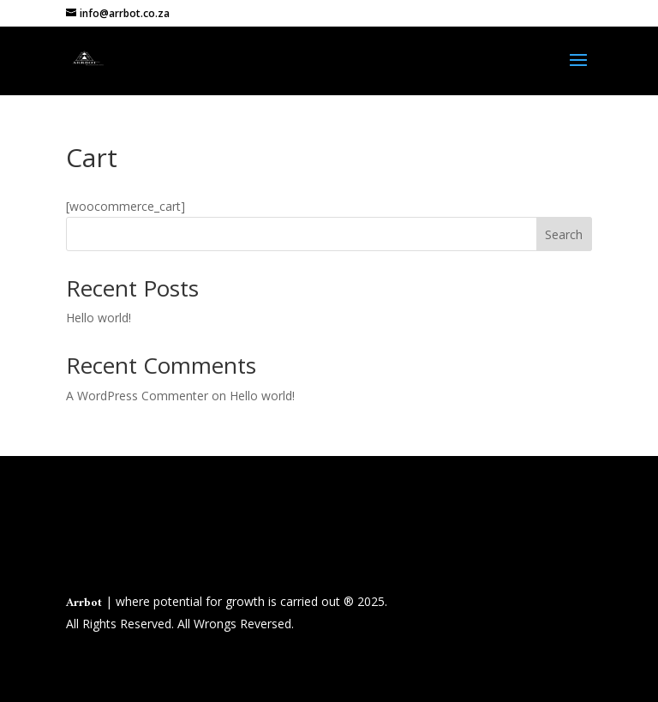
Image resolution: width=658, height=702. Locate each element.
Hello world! (98, 317)
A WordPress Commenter (137, 395)
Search (564, 234)
